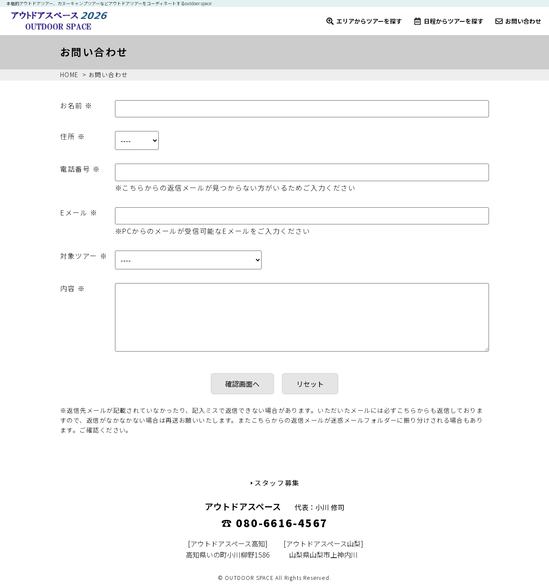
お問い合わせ (518, 21)
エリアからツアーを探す (364, 21)
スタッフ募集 (274, 483)
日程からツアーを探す (448, 21)
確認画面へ (242, 384)
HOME (69, 74)
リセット (310, 384)
